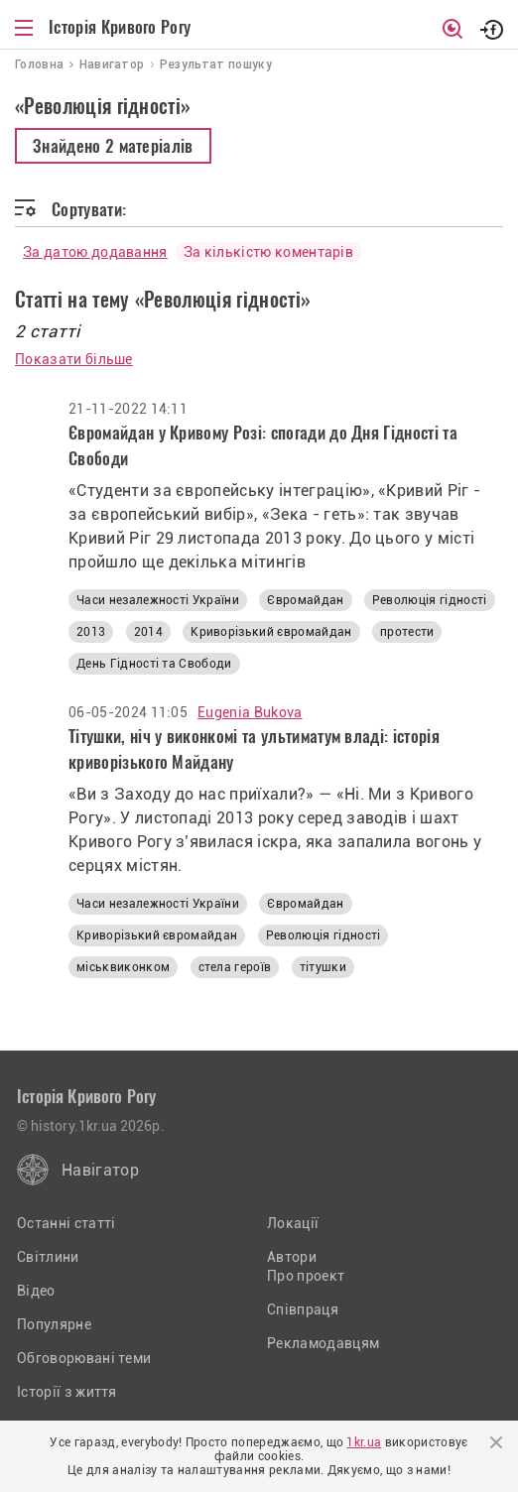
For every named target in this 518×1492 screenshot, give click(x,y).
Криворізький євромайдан (271, 632)
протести (407, 632)
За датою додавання (95, 252)
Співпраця (302, 1309)
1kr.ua (363, 1442)
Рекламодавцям (323, 1343)
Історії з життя (67, 1392)
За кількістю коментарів (268, 252)
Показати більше (74, 359)
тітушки (323, 967)
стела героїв (235, 967)
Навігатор (100, 1170)
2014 (148, 632)
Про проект (305, 1276)
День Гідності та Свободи (154, 664)
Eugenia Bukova (249, 712)
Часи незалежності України (157, 600)
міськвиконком (123, 967)
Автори (292, 1257)
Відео (36, 1291)
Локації (293, 1223)
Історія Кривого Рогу (120, 27)
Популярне (54, 1324)
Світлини (48, 1257)
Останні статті (66, 1223)
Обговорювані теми (84, 1358)
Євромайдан (305, 600)
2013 (90, 632)
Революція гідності (429, 600)
